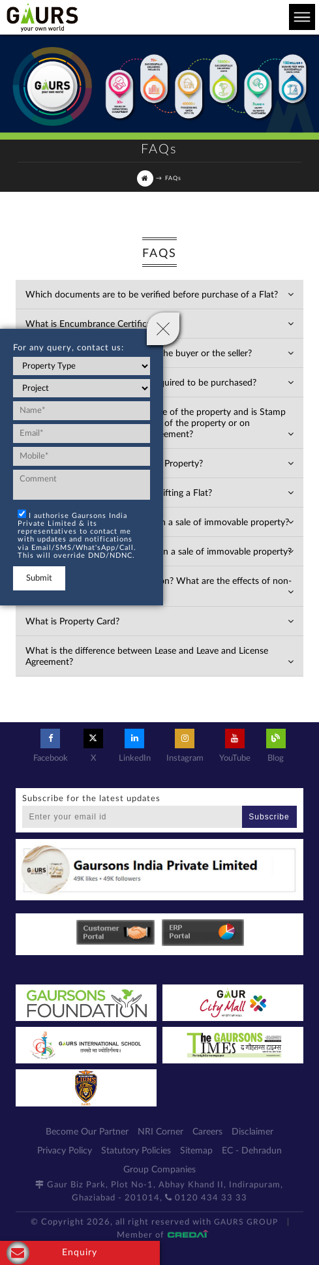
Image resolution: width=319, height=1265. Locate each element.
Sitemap (196, 1150)
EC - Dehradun (252, 1150)
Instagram (185, 746)
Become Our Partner (87, 1131)
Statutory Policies (136, 1150)
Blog (276, 746)
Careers (207, 1131)
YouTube (235, 746)
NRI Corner (160, 1131)
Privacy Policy (64, 1150)
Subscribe (269, 816)
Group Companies (159, 1169)
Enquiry (52, 1253)
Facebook (50, 746)
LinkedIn (135, 746)
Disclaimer (252, 1131)
